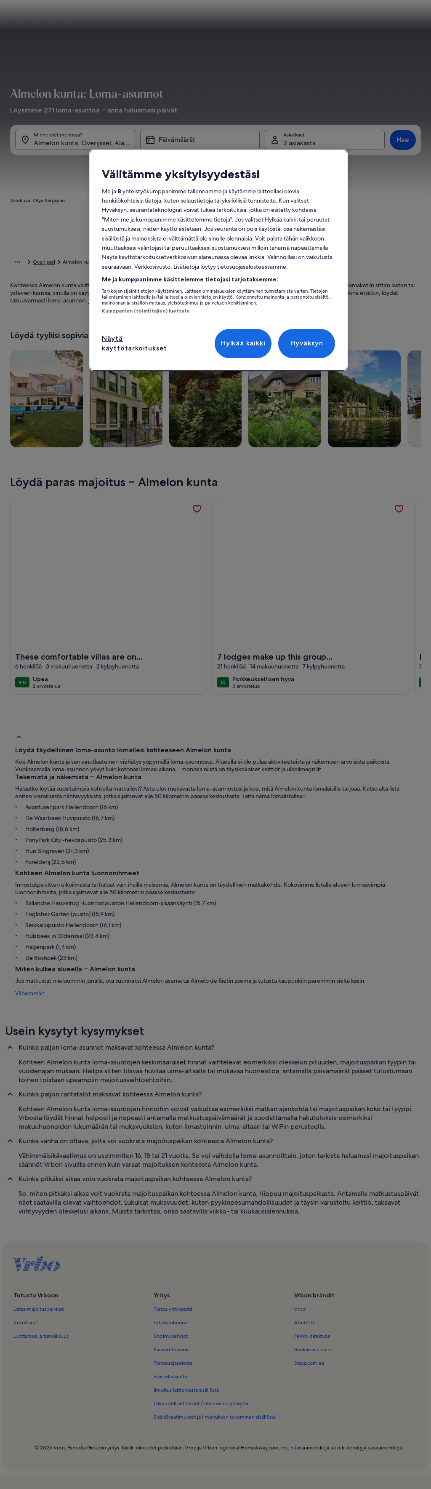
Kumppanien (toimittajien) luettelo (146, 311)
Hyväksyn (306, 343)
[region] (218, 260)
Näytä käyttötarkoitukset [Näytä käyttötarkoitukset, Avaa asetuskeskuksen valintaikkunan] (134, 343)
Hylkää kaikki (243, 343)
